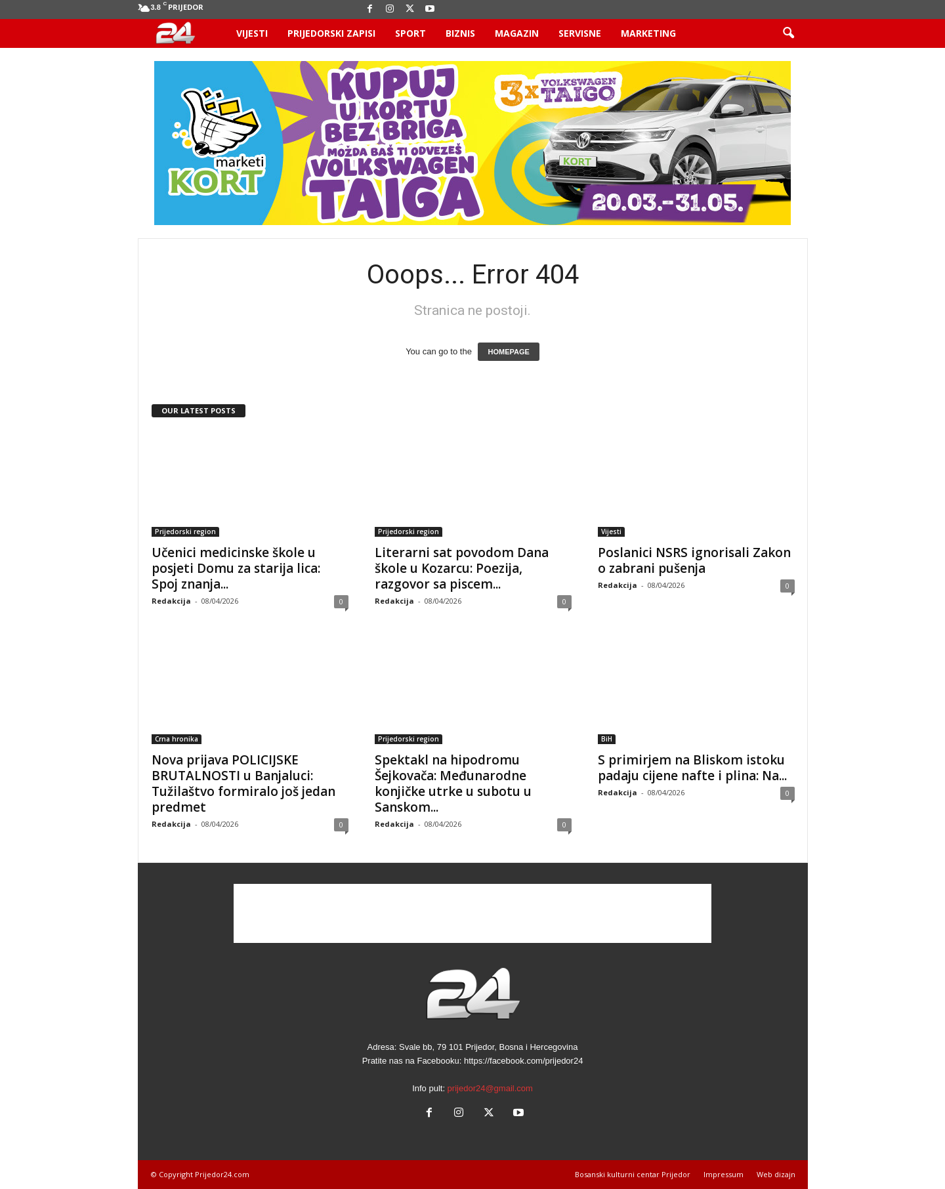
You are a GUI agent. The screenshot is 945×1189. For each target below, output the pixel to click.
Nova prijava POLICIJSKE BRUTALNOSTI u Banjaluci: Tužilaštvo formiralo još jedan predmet (243, 783)
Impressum (724, 1174)
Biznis (460, 33)
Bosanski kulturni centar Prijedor (632, 1174)
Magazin (517, 33)
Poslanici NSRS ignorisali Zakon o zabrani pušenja (694, 560)
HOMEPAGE (508, 352)
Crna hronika (176, 738)
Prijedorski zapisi (331, 33)
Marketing (648, 33)
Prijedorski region (185, 531)
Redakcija (171, 601)
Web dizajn (776, 1174)
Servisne (579, 33)
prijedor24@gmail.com (490, 1088)
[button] (788, 33)
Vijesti (252, 33)
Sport (410, 33)
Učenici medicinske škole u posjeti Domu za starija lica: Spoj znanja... (236, 568)
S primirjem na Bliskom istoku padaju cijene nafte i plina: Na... (692, 767)
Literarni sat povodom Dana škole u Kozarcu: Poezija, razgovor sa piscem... (462, 568)
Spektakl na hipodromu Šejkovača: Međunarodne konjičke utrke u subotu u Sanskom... (453, 783)
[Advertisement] (472, 913)
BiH (606, 738)
